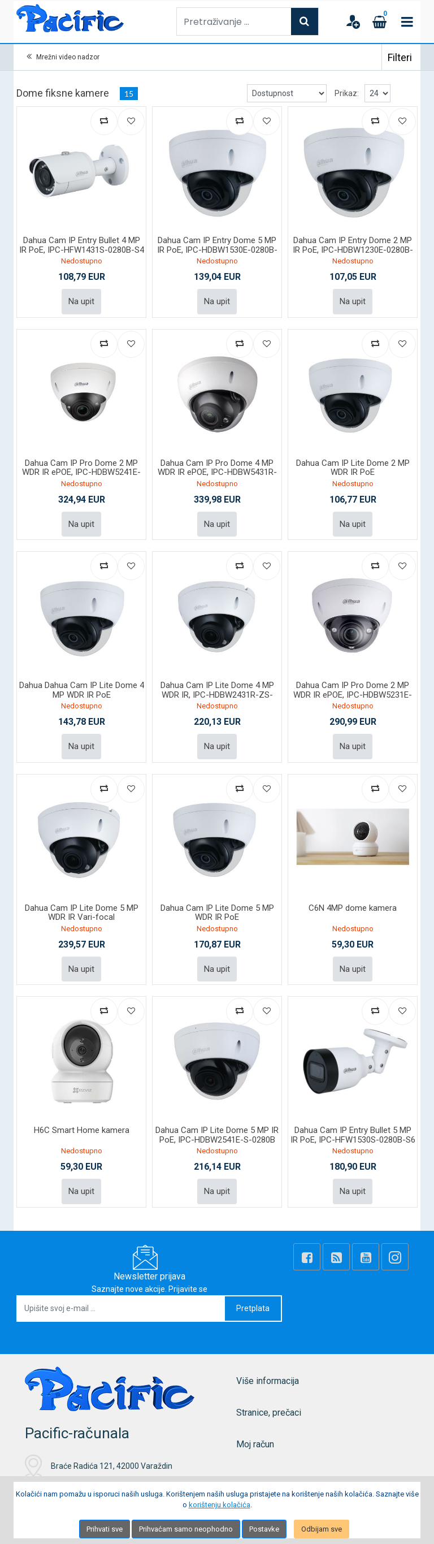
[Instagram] (395, 1256)
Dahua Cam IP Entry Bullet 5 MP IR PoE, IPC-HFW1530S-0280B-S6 (352, 1135)
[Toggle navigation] (406, 21)
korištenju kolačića (219, 1504)
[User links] (352, 21)
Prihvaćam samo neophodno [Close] (186, 1529)
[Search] (304, 21)
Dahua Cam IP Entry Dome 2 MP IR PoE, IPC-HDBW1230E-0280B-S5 (353, 249)
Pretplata (253, 1308)
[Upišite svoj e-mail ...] (121, 1308)
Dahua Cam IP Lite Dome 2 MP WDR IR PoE (353, 468)
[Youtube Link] (365, 1256)
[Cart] (379, 21)
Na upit (81, 301)
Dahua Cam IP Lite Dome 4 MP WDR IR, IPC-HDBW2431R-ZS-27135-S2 (217, 694)
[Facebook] (306, 1256)
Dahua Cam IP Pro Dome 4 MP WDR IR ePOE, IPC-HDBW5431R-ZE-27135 (217, 472)
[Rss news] (336, 1256)
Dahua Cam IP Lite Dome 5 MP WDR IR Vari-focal (81, 913)
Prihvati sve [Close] (104, 1529)
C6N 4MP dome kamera (353, 908)
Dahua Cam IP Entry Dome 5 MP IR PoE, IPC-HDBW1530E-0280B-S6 (217, 249)
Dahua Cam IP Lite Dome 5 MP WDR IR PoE (217, 913)
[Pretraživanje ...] (234, 21)
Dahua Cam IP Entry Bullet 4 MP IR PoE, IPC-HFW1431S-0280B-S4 (81, 245)
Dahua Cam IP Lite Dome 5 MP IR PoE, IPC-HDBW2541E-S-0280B (217, 1135)
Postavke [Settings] (264, 1529)
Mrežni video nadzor (67, 57)
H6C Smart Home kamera (81, 1130)
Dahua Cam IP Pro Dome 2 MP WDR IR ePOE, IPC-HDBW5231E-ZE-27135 (352, 694)
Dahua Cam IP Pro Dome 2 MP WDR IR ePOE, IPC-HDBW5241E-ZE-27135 (81, 472)
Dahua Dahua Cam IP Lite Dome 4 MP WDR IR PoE (81, 690)
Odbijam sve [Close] (321, 1529)
